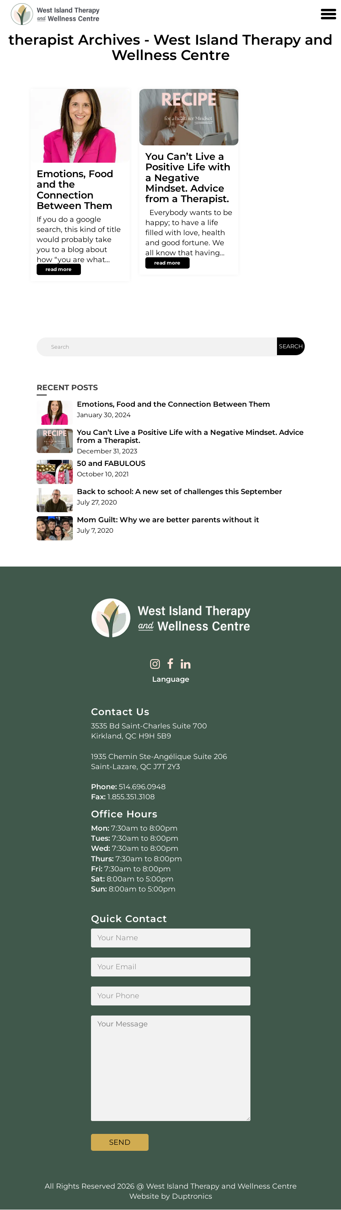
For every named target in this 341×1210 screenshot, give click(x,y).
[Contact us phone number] (310, 14)
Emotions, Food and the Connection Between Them (75, 189)
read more (58, 269)
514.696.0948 (142, 787)
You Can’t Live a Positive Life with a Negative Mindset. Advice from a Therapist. (187, 178)
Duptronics (192, 1196)
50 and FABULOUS (111, 463)
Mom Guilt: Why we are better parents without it (168, 519)
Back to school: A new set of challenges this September (179, 491)
